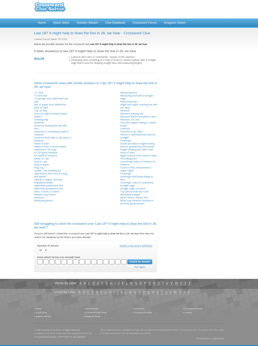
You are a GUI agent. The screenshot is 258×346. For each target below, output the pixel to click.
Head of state (41, 143)
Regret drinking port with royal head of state (136, 151)
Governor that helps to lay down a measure (52, 139)
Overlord (125, 128)
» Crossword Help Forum (95, 312)
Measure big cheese (45, 194)
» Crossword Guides (142, 312)
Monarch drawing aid (131, 113)
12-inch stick (40, 95)
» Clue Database (91, 308)
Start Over (139, 267)
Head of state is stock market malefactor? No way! (50, 148)
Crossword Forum (145, 22)
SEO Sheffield (79, 336)
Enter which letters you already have (58, 257)
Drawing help (41, 119)
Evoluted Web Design (46, 336)
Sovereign (125, 173)
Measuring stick (128, 92)
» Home (37, 308)
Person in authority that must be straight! (137, 136)
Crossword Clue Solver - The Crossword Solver (50, 8)
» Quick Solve (40, 312)
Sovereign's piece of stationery (136, 182)
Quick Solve (61, 22)
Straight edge (127, 185)
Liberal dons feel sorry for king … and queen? (51, 175)
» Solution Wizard (42, 316)
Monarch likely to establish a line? (138, 116)
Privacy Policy (203, 338)
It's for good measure (46, 152)
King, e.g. (39, 167)
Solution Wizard (87, 22)
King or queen (41, 164)
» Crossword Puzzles (193, 308)
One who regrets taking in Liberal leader (138, 124)
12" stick (38, 92)
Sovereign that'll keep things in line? (136, 178)
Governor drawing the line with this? (50, 127)
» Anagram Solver (92, 316)
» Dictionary (139, 308)
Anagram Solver (175, 22)
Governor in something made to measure (51, 133)
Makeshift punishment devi (48, 185)
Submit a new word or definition (136, 246)
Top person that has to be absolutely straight (134, 193)
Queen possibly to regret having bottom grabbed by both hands (137, 145)
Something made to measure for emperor (138, 163)
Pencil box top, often (131, 131)
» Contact (187, 312)
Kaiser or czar (41, 158)
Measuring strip (128, 101)
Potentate (125, 140)
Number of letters (48, 245)
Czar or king (40, 110)
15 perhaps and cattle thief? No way (51, 100)
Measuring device (43, 200)
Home (42, 22)
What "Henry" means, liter (134, 197)
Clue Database (115, 22)
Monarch (125, 110)
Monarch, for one (129, 119)
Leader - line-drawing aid (47, 170)
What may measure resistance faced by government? (136, 202)
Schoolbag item (128, 158)
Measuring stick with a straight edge (136, 97)
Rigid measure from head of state (138, 155)
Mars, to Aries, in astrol (46, 191)
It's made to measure (45, 155)
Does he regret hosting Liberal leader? (50, 115)
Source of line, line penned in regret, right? (135, 169)
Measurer (39, 197)
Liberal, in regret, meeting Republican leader (48, 181)
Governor (39, 122)
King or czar (40, 161)
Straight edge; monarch (132, 188)
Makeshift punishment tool (48, 188)
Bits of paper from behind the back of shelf (50, 106)
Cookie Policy (217, 338)
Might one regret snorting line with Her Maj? (138, 106)
